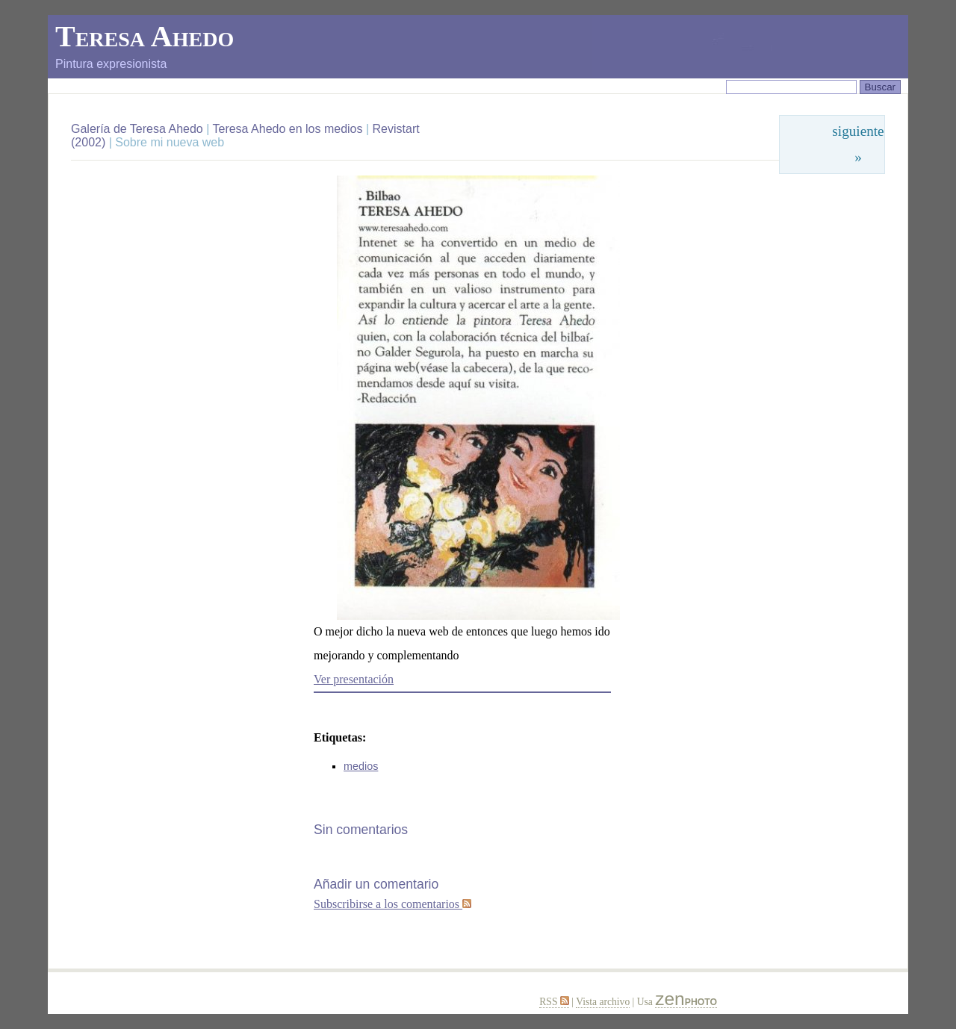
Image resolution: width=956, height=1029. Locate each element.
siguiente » (858, 144)
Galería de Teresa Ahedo (138, 128)
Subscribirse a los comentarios (392, 904)
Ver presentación (354, 679)
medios (361, 766)
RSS (554, 1001)
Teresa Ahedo (144, 36)
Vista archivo (603, 1001)
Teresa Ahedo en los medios (287, 128)
